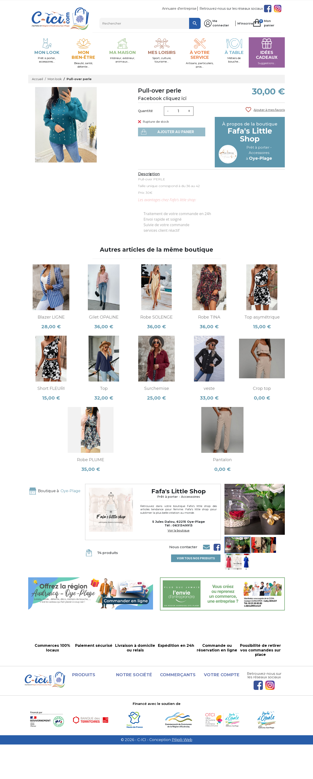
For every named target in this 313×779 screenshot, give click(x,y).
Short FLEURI (51, 388)
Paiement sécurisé (136, 722)
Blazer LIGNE (51, 317)
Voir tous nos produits (196, 558)
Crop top (262, 388)
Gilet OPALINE (104, 317)
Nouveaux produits (92, 699)
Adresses (216, 705)
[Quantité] (178, 111)
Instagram (277, 8)
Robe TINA (209, 317)
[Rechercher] (150, 23)
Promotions (86, 694)
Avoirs (213, 699)
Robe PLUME (90, 459)
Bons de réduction (223, 710)
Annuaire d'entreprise (179, 8)
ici (184, 98)
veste (209, 388)
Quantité (145, 111)
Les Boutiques (88, 710)
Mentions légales (134, 694)
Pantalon (222, 459)
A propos (128, 716)
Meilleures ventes (91, 705)
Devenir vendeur (178, 716)
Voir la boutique (179, 530)
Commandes (219, 694)
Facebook (267, 8)
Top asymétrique (262, 317)
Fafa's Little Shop (249, 134)
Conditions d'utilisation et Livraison (127, 705)
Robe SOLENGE (156, 317)
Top (104, 388)
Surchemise (156, 388)
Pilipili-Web (182, 774)
